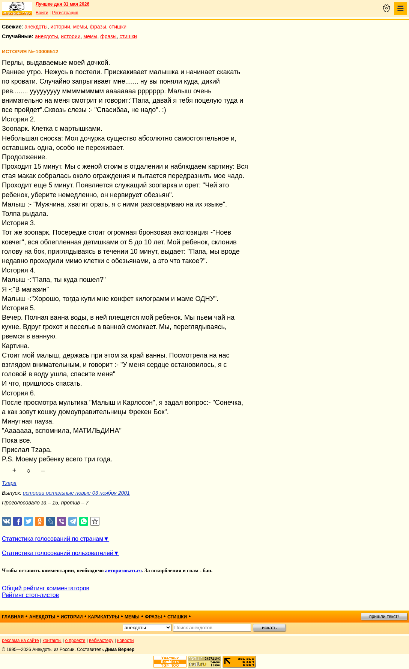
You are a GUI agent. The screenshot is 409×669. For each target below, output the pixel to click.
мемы (80, 27)
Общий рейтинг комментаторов (45, 588)
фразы (98, 27)
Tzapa (9, 483)
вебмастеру (101, 640)
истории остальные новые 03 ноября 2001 (76, 493)
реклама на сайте (20, 640)
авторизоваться (123, 570)
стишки (117, 27)
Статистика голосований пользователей (57, 553)
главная (13, 617)
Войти (42, 12)
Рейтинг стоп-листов (30, 595)
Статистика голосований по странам (52, 539)
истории (60, 27)
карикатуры (103, 617)
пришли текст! (384, 616)
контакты (52, 640)
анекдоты (36, 27)
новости (125, 640)
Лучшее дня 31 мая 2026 (62, 4)
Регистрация (65, 12)
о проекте (75, 640)
